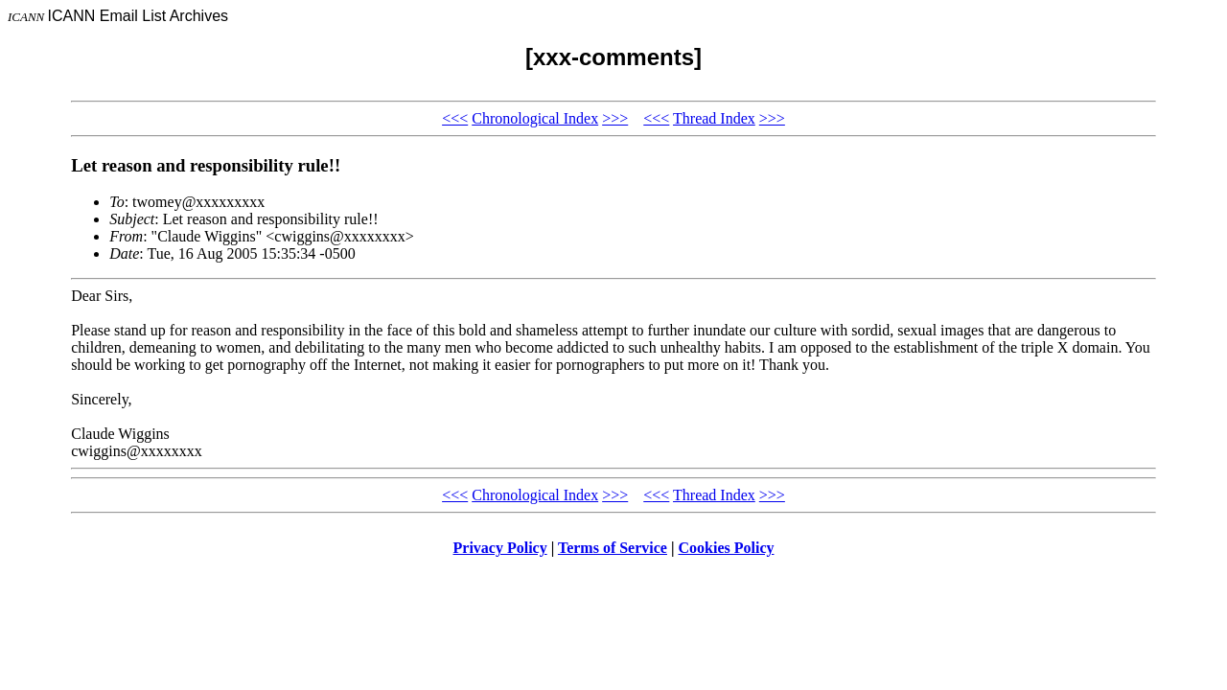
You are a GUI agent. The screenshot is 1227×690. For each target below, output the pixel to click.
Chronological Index (535, 118)
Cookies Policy (727, 548)
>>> (615, 118)
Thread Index (714, 118)
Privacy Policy (500, 548)
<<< (455, 118)
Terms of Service (612, 548)
